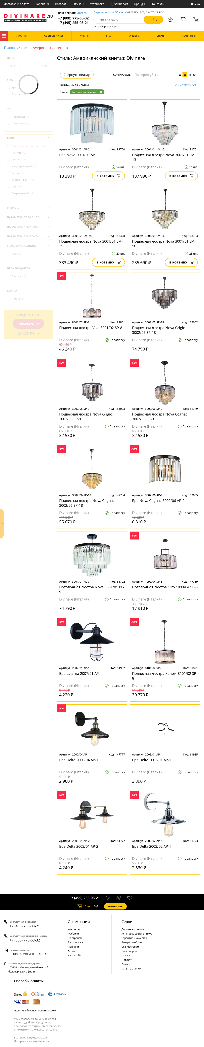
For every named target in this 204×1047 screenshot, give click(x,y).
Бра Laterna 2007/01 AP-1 (80, 673)
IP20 (17, 254)
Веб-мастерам (130, 946)
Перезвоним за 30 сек (108, 12)
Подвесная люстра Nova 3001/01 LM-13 (164, 157)
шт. (84, 906)
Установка (97, 4)
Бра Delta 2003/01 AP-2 (78, 846)
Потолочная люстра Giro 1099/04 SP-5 (165, 587)
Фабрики (73, 933)
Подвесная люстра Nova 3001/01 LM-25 (91, 243)
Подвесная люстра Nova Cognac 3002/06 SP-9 (159, 416)
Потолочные (21, 123)
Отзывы (78, 4)
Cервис (128, 921)
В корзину (108, 176)
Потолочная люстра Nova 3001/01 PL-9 (91, 589)
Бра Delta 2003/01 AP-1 (151, 759)
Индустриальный (24, 166)
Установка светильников (137, 933)
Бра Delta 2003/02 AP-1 (151, 846)
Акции (72, 951)
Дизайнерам (119, 4)
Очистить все (186, 85)
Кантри (18, 173)
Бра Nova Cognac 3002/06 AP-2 (158, 500)
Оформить (115, 906)
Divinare (19, 276)
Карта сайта (75, 955)
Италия (19, 298)
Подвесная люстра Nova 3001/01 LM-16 (164, 243)
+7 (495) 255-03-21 (73, 22)
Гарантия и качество (134, 938)
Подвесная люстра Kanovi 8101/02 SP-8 (164, 676)
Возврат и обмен (132, 942)
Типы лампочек (131, 968)
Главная (10, 48)
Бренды (139, 4)
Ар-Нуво (19, 152)
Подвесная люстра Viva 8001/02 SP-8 (90, 327)
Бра (16, 87)
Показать (28, 324)
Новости (127, 960)
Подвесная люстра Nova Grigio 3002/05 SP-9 (85, 416)
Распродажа (75, 942)
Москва (81, 13)
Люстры (19, 94)
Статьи (126, 964)
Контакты (158, 4)
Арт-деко (20, 159)
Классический (23, 179)
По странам (75, 938)
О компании (79, 921)
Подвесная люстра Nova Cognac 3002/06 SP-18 (87, 503)
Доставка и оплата (16, 4)
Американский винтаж (87, 92)
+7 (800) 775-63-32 (73, 18)
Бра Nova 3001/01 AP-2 (78, 154)
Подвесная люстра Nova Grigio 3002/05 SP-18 (158, 330)
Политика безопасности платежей (35, 1010)
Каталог (4, 35)
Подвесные (20, 116)
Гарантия (42, 4)
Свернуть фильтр (77, 75)
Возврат (60, 4)
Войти (195, 4)
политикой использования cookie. (37, 1029)
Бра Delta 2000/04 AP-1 (78, 759)
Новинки (73, 946)
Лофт (17, 186)
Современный (23, 193)
